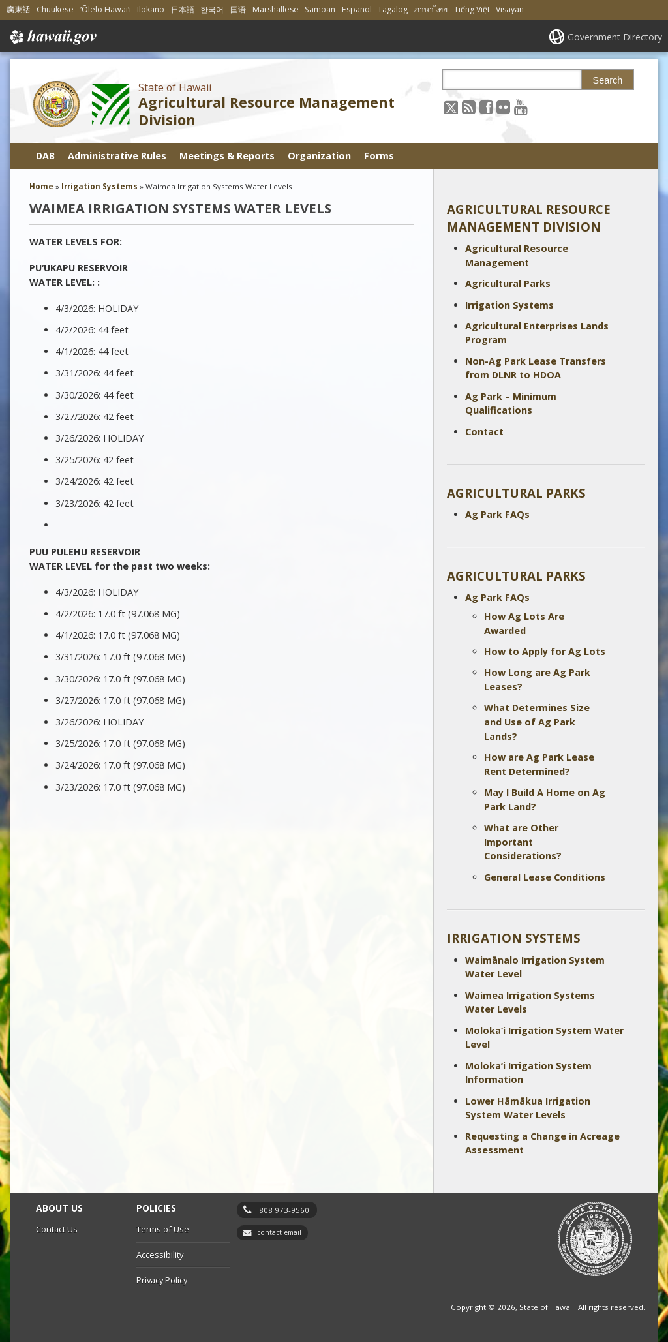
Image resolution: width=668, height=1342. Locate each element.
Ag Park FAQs (497, 514)
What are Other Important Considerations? (523, 841)
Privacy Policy (161, 1280)
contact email (279, 1232)
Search (608, 80)
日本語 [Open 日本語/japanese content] (182, 9)
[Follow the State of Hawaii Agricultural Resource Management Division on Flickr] (503, 106)
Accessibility (159, 1254)
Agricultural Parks (508, 283)
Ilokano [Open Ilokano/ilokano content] (150, 9)
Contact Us (57, 1229)
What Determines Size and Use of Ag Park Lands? (537, 721)
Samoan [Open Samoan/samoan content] (320, 9)
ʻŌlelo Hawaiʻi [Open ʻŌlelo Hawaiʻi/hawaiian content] (105, 9)
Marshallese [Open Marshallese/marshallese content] (275, 9)
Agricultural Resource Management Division (266, 111)
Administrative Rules (117, 155)
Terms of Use (162, 1229)
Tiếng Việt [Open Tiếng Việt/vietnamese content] (472, 9)
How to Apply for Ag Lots (544, 651)
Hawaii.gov (52, 37)
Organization (319, 155)
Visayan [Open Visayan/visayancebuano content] (510, 9)
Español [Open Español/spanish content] (357, 9)
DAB (45, 155)
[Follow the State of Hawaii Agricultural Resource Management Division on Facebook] (486, 106)
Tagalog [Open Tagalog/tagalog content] (393, 9)
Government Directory (615, 37)
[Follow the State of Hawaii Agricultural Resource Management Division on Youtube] (521, 106)
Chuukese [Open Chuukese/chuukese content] (55, 9)
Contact (484, 431)
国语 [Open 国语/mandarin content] (238, 9)
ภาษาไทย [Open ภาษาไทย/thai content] (431, 9)
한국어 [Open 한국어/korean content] (212, 9)
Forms (379, 155)
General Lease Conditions (544, 877)
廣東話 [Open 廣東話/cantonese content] (18, 9)
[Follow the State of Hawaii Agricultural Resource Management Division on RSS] (469, 106)
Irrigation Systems (509, 305)
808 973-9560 (284, 1210)
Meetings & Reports (227, 155)
